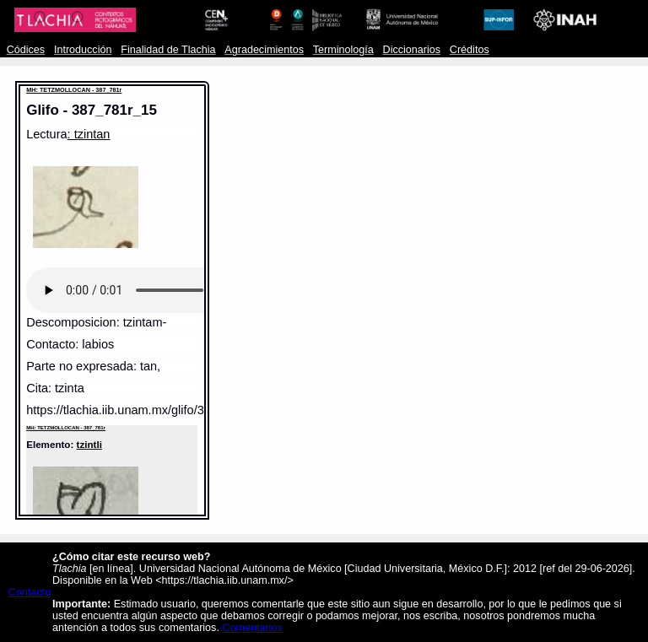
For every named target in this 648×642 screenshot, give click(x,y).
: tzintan (89, 134)
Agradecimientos (264, 50)
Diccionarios (412, 50)
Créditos (469, 50)
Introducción (83, 50)
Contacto (29, 592)
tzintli (89, 444)
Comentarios (252, 628)
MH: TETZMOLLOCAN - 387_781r (74, 90)
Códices (26, 50)
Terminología (343, 50)
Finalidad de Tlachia (168, 50)
